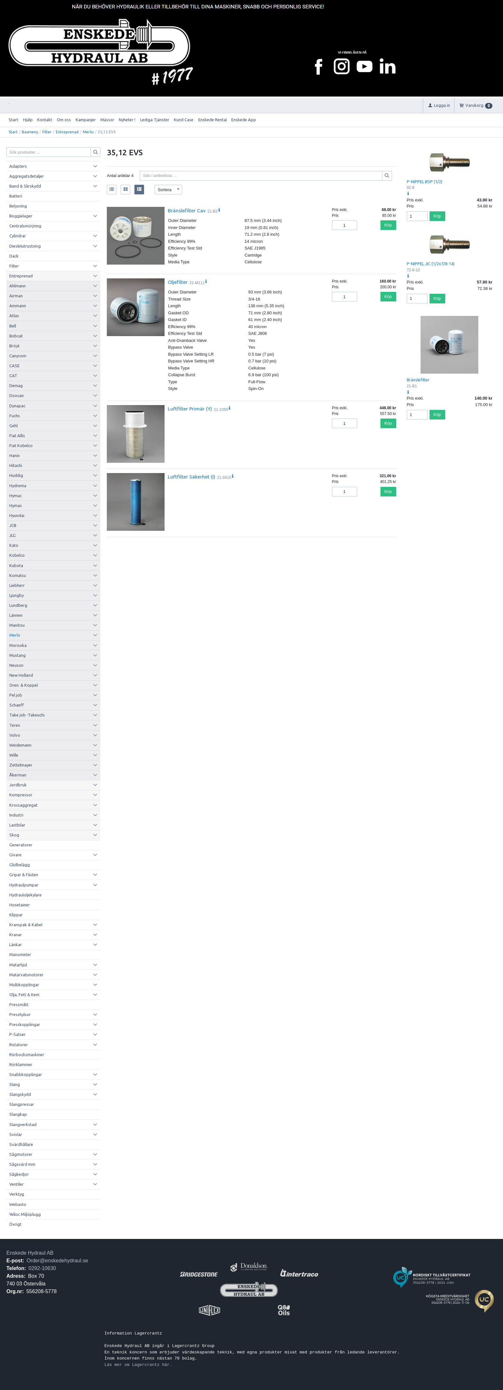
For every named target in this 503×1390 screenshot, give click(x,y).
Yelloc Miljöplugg (25, 1214)
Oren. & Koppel (23, 685)
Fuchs (14, 415)
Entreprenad (67, 132)
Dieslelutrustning (25, 246)
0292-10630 (42, 1268)
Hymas (15, 505)
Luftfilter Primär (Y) (190, 408)
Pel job (15, 695)
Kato (13, 545)
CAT (13, 375)
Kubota (16, 565)
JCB (12, 525)
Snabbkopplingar (25, 1074)
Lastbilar (17, 825)
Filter (47, 132)
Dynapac (17, 405)
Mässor (107, 119)
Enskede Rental (212, 119)
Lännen (15, 615)
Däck (14, 256)
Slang (14, 1084)
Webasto (17, 1204)
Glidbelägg (19, 864)
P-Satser (17, 1034)
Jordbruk (18, 785)
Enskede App (243, 119)
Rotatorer (18, 1044)
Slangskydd (20, 1094)
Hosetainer (19, 905)
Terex (14, 725)
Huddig (16, 475)
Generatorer (20, 845)
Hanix (14, 455)
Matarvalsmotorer (26, 974)
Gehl (13, 425)
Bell (12, 326)
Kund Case (183, 119)
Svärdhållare (21, 1144)
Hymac (15, 495)
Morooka (18, 645)
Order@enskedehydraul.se (57, 1260)
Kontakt (44, 119)
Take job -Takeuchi (27, 715)
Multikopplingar (24, 984)
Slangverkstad (23, 1124)
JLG (12, 535)
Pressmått (19, 1004)
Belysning (18, 206)
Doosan (16, 395)
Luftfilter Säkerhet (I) (191, 476)
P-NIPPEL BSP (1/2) (424, 181)
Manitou (17, 625)
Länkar (15, 944)
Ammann (17, 305)
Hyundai (16, 515)
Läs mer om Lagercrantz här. (138, 1365)
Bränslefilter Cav (187, 210)
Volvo (14, 735)
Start (13, 119)
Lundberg (18, 605)
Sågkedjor (19, 1174)
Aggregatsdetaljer (26, 176)
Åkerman (17, 775)
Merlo (88, 132)
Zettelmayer (20, 765)
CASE (14, 365)
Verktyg (16, 1194)
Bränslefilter (418, 379)
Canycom (17, 355)
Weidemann (20, 745)
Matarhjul (18, 964)
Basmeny (30, 132)
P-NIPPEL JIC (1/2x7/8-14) (431, 263)
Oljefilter (178, 282)
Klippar (16, 914)
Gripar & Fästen (23, 874)
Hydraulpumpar (23, 885)
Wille (13, 755)
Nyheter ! (127, 119)
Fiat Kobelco (21, 445)
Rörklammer (20, 1064)
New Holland (21, 675)
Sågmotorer (20, 1154)
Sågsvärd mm (22, 1164)
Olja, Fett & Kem (24, 994)
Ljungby (16, 595)
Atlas (14, 315)
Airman (16, 295)
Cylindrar (17, 235)
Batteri (15, 196)
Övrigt (15, 1224)
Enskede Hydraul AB (30, 1253)
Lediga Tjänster (154, 119)
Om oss (64, 119)
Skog (14, 835)
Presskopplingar (24, 1024)
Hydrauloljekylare (25, 895)
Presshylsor (20, 1014)
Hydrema (17, 485)
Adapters (18, 166)
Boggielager (20, 216)
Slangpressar (21, 1104)
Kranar (15, 934)
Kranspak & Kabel (25, 924)
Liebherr (17, 585)
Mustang (17, 655)
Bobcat (16, 336)
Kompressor (20, 794)
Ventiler (16, 1184)
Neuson (16, 665)
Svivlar (15, 1134)
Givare (15, 854)
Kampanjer (86, 119)
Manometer (20, 954)
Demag (16, 385)
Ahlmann (17, 286)
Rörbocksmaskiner (26, 1054)
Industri (16, 815)
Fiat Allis (17, 435)
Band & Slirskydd (25, 186)
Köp (388, 225)
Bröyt (14, 345)
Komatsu (17, 575)
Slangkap (18, 1114)
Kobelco (17, 555)
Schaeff (16, 705)
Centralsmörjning (25, 226)
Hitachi (15, 465)
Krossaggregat (23, 805)
